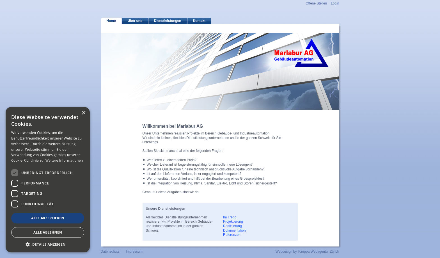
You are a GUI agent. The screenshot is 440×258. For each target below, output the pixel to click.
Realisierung (232, 226)
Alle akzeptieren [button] (47, 218)
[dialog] (48, 179)
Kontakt (199, 21)
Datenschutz (110, 252)
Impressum (134, 252)
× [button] (83, 113)
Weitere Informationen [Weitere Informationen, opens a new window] (64, 160)
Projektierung (233, 221)
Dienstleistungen (167, 21)
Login (335, 3)
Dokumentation (234, 230)
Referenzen (231, 235)
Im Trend (229, 217)
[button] (47, 244)
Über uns (135, 21)
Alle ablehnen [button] (47, 232)
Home (111, 21)
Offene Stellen (316, 3)
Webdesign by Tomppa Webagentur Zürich (307, 252)
